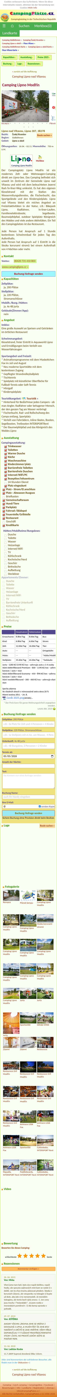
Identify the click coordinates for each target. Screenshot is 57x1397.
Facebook (48, 1385)
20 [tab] (42, 119)
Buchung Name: (10, 792)
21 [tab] (46, 119)
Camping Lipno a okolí (11, 43)
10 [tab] (46, 116)
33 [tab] (51, 123)
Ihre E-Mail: (8, 802)
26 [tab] (19, 123)
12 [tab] (5, 119)
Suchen (24, 26)
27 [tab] (24, 123)
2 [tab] (10, 116)
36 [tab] (33, 127)
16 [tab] (24, 119)
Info (18, 1387)
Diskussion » (23, 1362)
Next (53, 108)
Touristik (31, 398)
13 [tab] (10, 119)
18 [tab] (33, 119)
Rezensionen (34, 63)
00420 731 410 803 (24, 261)
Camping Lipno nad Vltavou (29, 76)
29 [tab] (33, 123)
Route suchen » (44, 135)
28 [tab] (28, 123)
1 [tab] (5, 116)
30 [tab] (37, 123)
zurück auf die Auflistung (25, 71)
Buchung (7, 63)
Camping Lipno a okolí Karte (40, 47)
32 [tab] (46, 123)
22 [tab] (51, 119)
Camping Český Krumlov (33, 40)
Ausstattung (26, 57)
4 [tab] (19, 116)
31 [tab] (42, 123)
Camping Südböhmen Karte (13, 47)
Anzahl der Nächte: (11, 761)
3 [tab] (14, 116)
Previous (3, 108)
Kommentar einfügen (28, 1268)
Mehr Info (32, 7)
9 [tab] (42, 116)
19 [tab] (37, 119)
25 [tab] (14, 123)
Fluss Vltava (29, 43)
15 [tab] (19, 119)
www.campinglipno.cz (14, 267)
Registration (38, 1387)
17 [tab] (28, 119)
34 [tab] (24, 127)
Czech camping (20, 1385)
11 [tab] (51, 116)
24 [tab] (10, 123)
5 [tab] (24, 116)
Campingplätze (35, 1385)
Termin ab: (7, 752)
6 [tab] (28, 116)
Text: (4, 771)
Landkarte (9, 33)
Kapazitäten (8, 57)
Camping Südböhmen (11, 40)
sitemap (50, 1387)
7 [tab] (33, 116)
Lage (19, 63)
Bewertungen (8, 1387)
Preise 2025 (43, 57)
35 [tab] (28, 127)
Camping (7, 1385)
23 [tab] (5, 123)
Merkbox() (43, 26)
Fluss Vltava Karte (9, 50)
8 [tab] (37, 116)
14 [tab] (14, 119)
